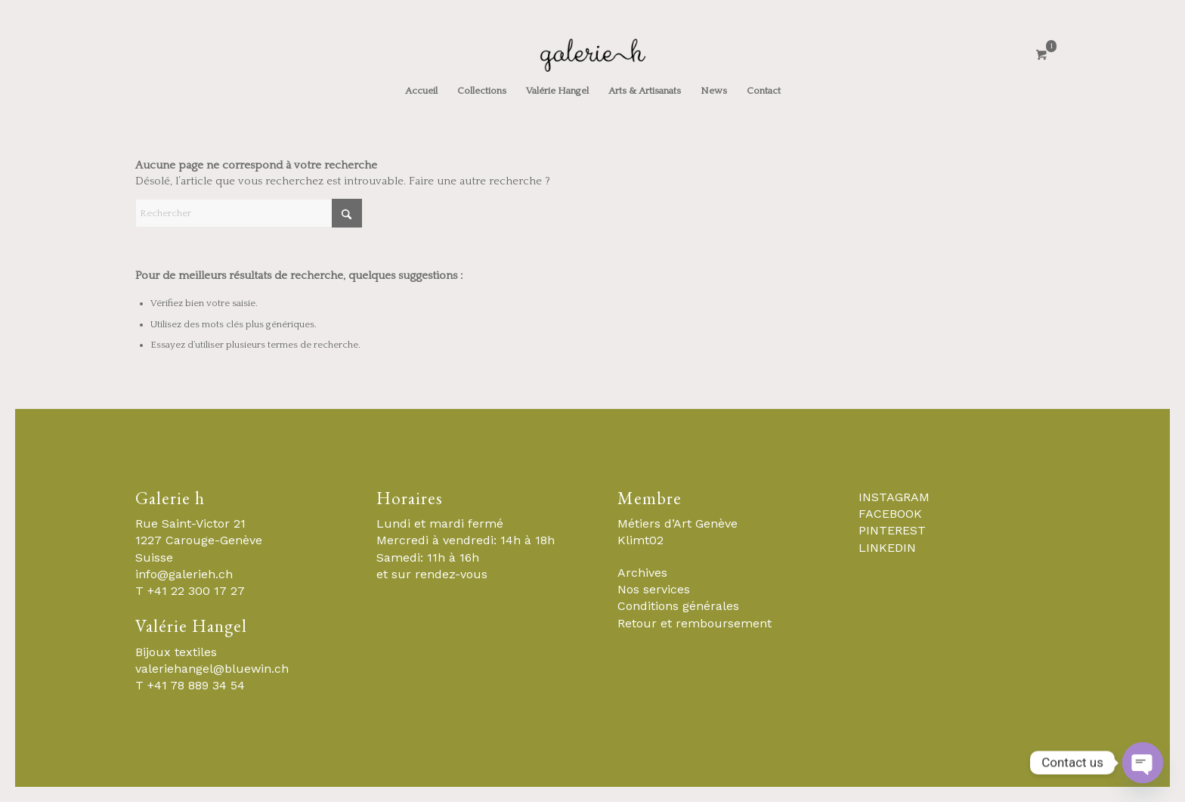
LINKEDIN (887, 547)
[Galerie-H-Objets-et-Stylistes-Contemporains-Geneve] (592, 55)
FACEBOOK (890, 513)
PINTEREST (892, 530)
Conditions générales (678, 606)
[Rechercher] (248, 213)
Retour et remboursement (694, 623)
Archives (642, 572)
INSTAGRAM (894, 497)
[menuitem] (421, 91)
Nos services (653, 589)
